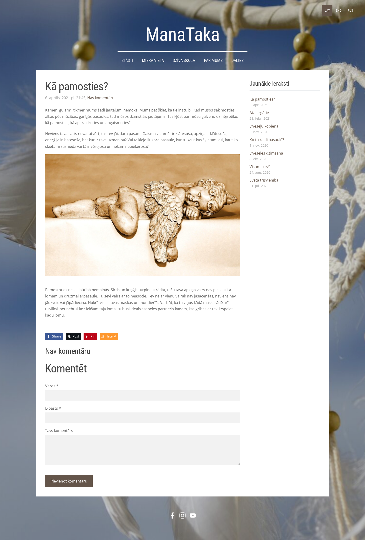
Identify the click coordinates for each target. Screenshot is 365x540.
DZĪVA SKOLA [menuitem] (184, 60)
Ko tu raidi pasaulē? (267, 139)
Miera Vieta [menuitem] (153, 60)
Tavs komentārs (59, 430)
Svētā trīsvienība (264, 180)
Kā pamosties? (262, 99)
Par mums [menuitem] (213, 60)
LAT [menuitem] (327, 10)
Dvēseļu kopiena (264, 126)
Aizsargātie (259, 112)
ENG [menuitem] (338, 10)
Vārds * (51, 385)
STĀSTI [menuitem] (127, 60)
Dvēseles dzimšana (266, 153)
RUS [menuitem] (350, 10)
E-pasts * (53, 408)
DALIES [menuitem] (237, 60)
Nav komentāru (101, 97)
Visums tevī (260, 166)
